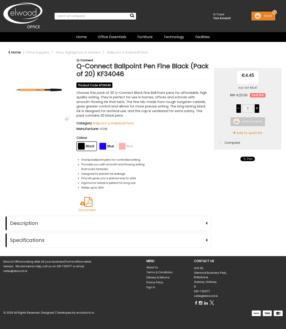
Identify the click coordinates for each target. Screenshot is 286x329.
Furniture (145, 37)
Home (81, 37)
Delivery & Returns (158, 277)
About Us (152, 267)
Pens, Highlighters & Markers (78, 52)
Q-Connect (84, 60)
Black (86, 146)
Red (126, 146)
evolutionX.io (85, 313)
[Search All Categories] (95, 16)
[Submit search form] (132, 15)
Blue (106, 146)
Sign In (150, 287)
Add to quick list (247, 133)
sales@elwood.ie (206, 296)
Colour (81, 138)
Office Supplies (37, 52)
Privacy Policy (154, 282)
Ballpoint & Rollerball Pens (127, 52)
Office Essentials (112, 37)
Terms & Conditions (159, 272)
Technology (174, 37)
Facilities (202, 37)
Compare (228, 143)
